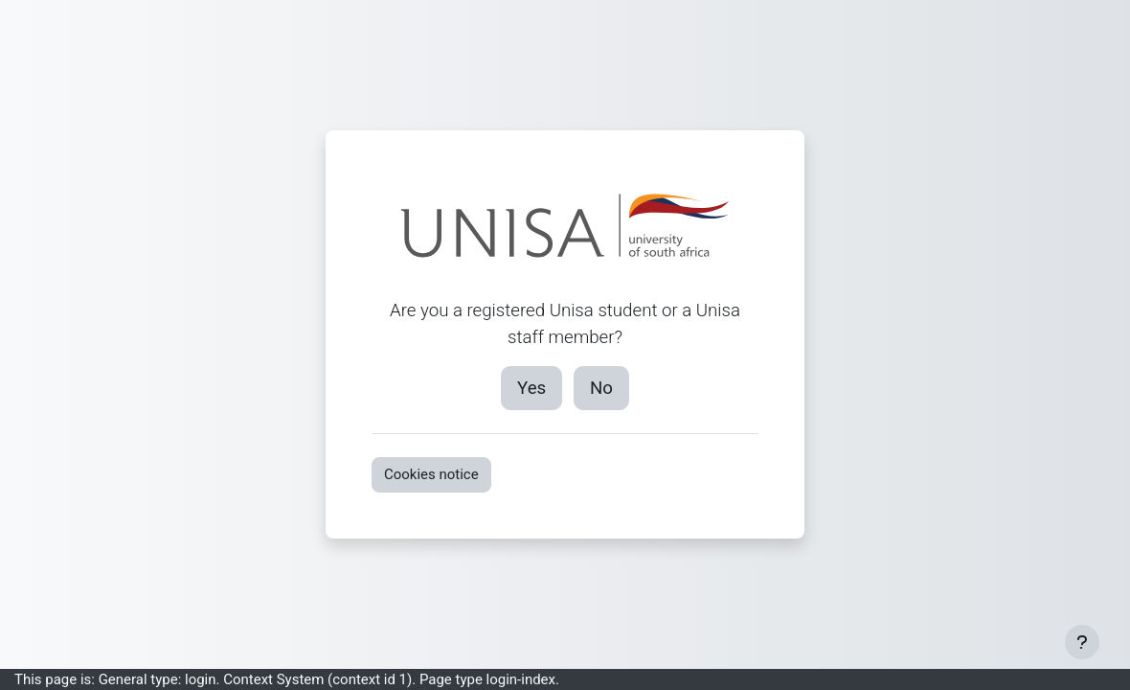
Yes (531, 388)
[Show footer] (1082, 642)
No (601, 388)
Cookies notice (431, 474)
